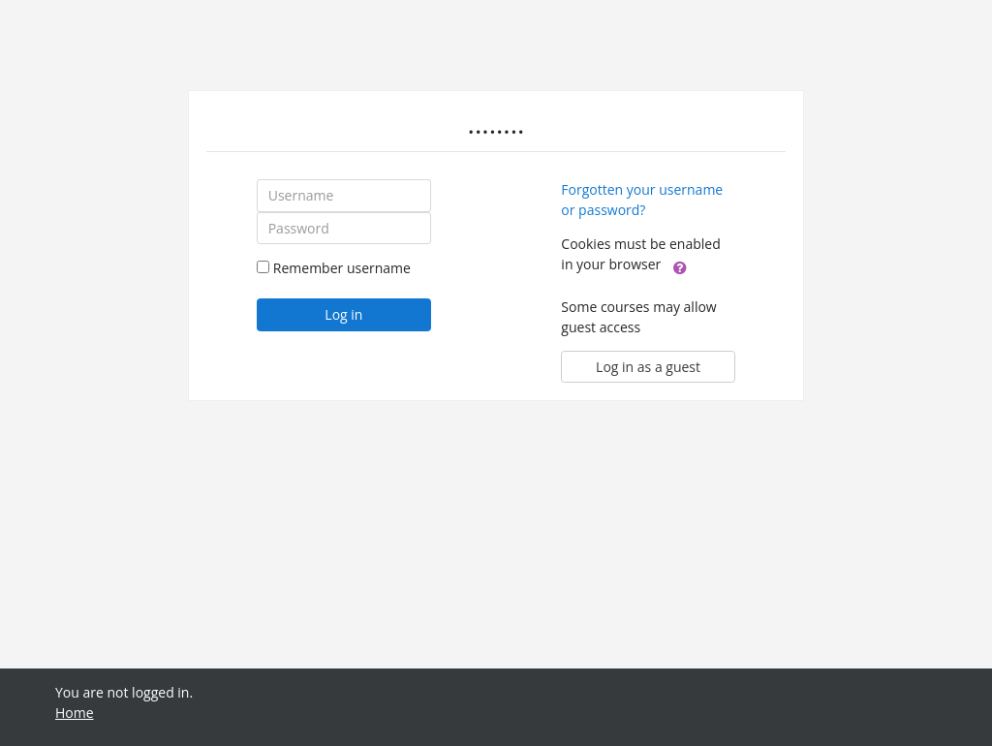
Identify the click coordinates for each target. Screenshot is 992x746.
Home (74, 712)
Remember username (342, 268)
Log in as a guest (648, 366)
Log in (343, 314)
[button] (680, 265)
